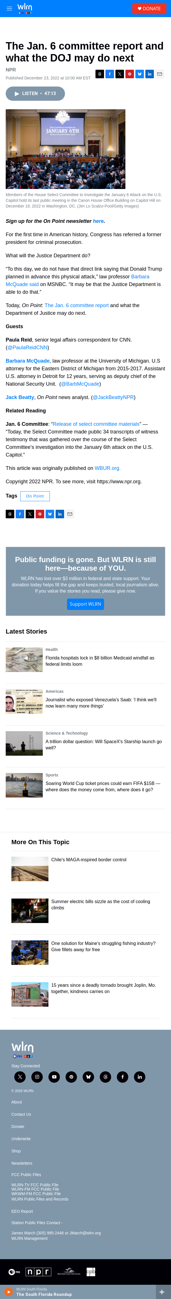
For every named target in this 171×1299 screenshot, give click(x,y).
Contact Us (21, 1114)
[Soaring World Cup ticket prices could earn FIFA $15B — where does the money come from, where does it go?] (24, 785)
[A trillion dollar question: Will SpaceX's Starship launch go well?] (24, 743)
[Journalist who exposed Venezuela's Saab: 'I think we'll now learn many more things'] (24, 701)
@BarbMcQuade (80, 384)
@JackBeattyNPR (113, 397)
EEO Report (22, 1211)
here (98, 221)
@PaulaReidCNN (27, 347)
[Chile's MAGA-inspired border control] (29, 869)
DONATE (152, 8)
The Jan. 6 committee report (76, 305)
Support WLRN (85, 604)
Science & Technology (67, 733)
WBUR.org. (108, 468)
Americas (55, 691)
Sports (52, 775)
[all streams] (163, 1292)
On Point (35, 496)
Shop (16, 1151)
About (16, 1102)
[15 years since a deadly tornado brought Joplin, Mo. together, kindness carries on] (29, 994)
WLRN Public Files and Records (39, 1199)
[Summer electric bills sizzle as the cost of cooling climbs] (29, 911)
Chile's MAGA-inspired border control (89, 859)
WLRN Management (29, 1238)
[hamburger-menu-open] (10, 8)
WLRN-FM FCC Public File (35, 1189)
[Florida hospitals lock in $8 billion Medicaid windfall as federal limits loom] (24, 660)
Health (52, 649)
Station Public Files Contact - (37, 1223)
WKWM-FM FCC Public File (36, 1194)
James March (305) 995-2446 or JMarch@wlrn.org (56, 1233)
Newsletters (21, 1163)
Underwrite (21, 1139)
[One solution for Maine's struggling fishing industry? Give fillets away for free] (29, 952)
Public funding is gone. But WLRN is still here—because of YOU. (85, 563)
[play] (8, 1292)
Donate (17, 1127)
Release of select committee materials (96, 424)
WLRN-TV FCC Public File (34, 1185)
